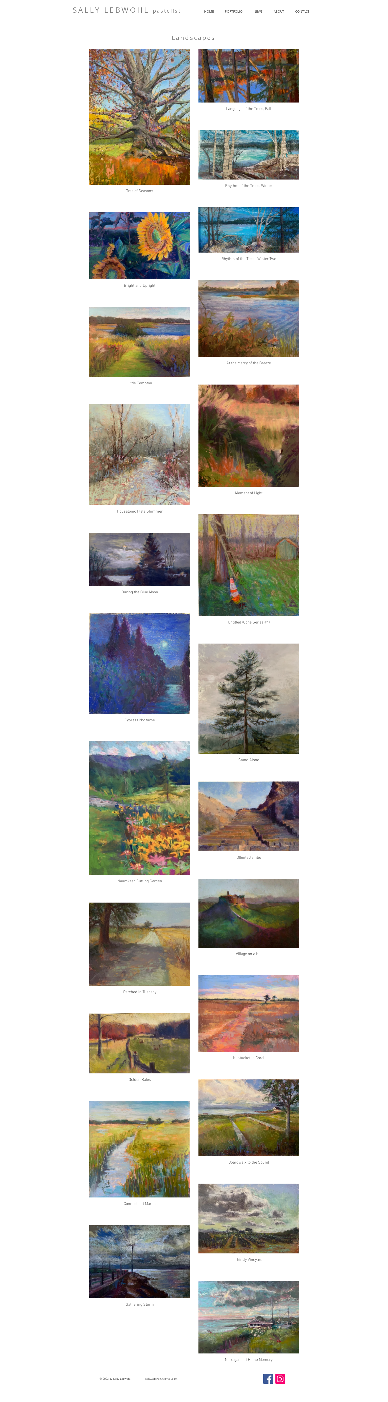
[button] (233, 11)
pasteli (164, 10)
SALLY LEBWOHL (113, 10)
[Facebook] (268, 1379)
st (178, 10)
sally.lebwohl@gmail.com (161, 1379)
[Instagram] (280, 1379)
